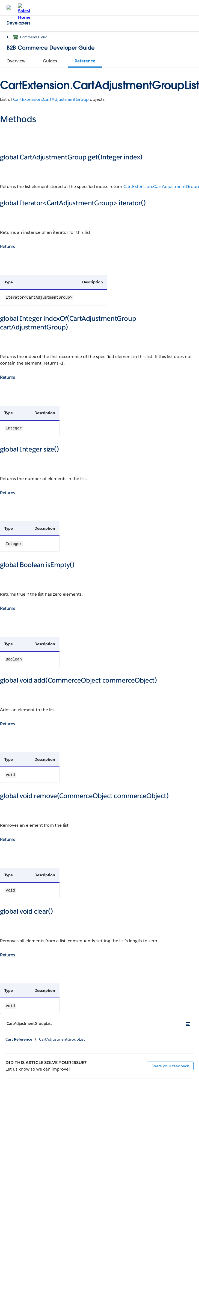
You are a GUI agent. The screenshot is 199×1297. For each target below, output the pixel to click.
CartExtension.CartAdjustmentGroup (51, 99)
